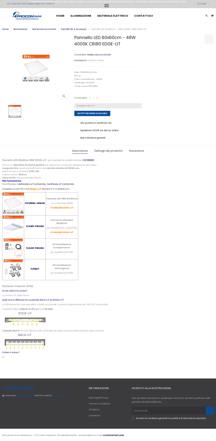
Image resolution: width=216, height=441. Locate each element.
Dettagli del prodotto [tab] (108, 150)
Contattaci (94, 414)
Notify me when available (92, 113)
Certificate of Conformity (60, 183)
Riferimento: (80, 60)
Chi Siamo (94, 408)
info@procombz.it (25, 394)
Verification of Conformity (32, 183)
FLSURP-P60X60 (35, 225)
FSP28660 (88, 159)
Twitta (93, 98)
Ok (106, 5)
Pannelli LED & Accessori (99, 54)
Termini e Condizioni (99, 402)
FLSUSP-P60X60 (35, 247)
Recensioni (136, 150)
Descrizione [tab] (80, 150)
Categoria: (80, 54)
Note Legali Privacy (98, 396)
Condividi (89, 98)
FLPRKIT (35, 267)
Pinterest (97, 98)
